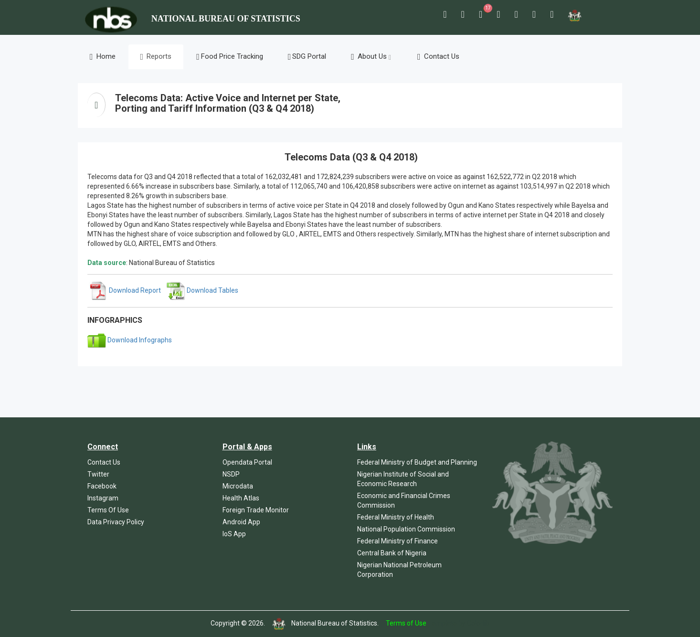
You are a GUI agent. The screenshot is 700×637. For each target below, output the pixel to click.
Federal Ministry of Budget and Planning (417, 462)
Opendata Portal (247, 462)
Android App (241, 522)
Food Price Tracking (229, 57)
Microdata (238, 486)
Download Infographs (129, 340)
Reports (156, 57)
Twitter (98, 474)
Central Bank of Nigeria (391, 553)
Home (103, 57)
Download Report (125, 290)
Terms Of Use (108, 510)
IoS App (234, 534)
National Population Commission (406, 529)
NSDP (231, 474)
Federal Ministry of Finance (397, 541)
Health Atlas (241, 498)
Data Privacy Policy (115, 522)
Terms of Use (406, 623)
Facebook (102, 486)
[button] (445, 14)
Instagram (102, 498)
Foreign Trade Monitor (256, 510)
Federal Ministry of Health (395, 517)
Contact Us (438, 57)
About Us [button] (371, 57)
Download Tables (202, 290)
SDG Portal (307, 57)
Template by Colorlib (458, 623)
